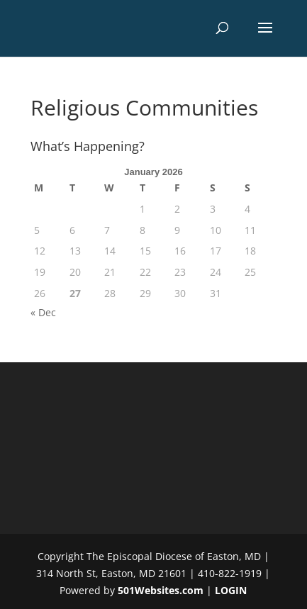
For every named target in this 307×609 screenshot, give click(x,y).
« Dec (43, 312)
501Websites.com (160, 590)
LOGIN (231, 590)
